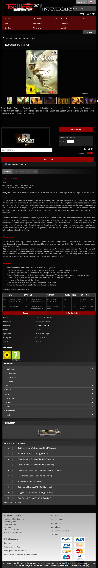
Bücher (15, 28)
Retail (11, 381)
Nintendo (71, 24)
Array (26, 150)
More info (7, 171)
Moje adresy (55, 527)
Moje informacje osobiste (60, 531)
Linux (7, 386)
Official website (72, 313)
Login (91, 14)
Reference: (64, 138)
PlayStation (43, 24)
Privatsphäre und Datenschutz (15, 551)
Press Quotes (19, 171)
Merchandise (38, 28)
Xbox (15, 24)
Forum (25, 313)
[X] (87, 565)
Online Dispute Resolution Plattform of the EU (20, 555)
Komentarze (32, 171)
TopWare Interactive (42, 325)
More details (76, 129)
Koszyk (80, 8)
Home (7, 19)
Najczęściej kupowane (14, 443)
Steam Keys (13, 377)
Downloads (13, 373)
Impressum (8, 543)
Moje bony (54, 535)
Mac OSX (71, 19)
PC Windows (43, 19)
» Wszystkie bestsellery (12, 502)
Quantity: (63, 141)
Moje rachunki (56, 523)
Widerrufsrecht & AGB (12, 547)
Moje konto (57, 515)
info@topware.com (16, 533)
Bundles (71, 28)
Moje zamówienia (57, 519)
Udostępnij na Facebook (17, 164)
